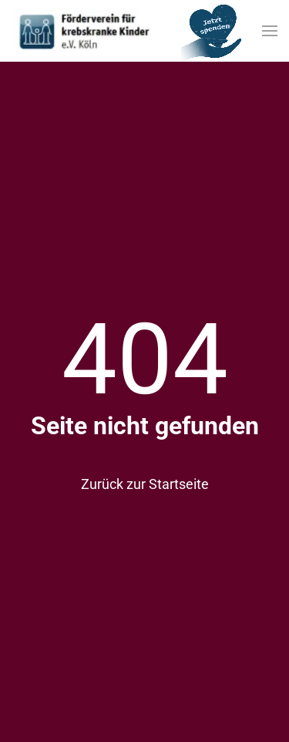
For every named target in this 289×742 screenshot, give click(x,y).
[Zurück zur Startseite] (84, 31)
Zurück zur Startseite (145, 484)
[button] (269, 31)
